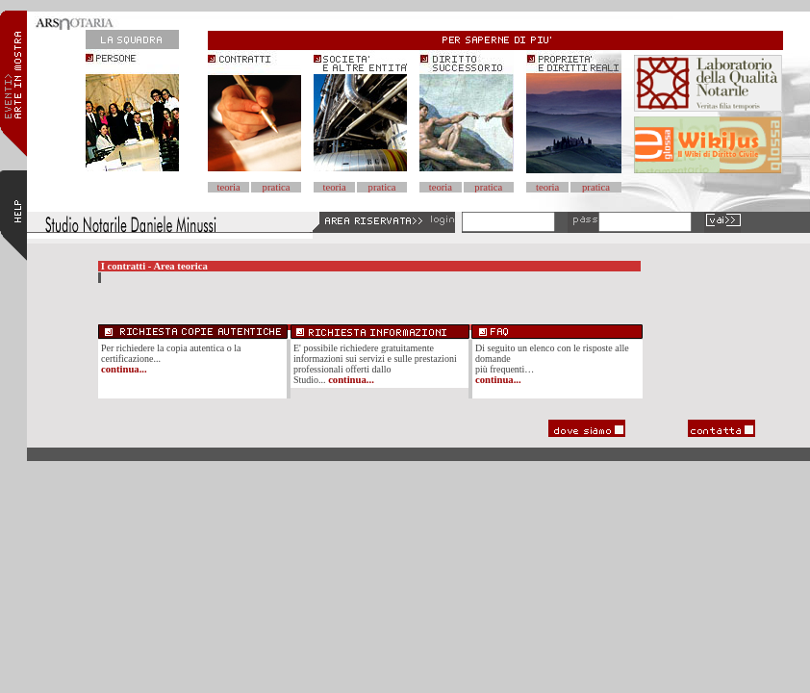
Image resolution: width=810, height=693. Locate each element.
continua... (124, 369)
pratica (277, 187)
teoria (228, 187)
